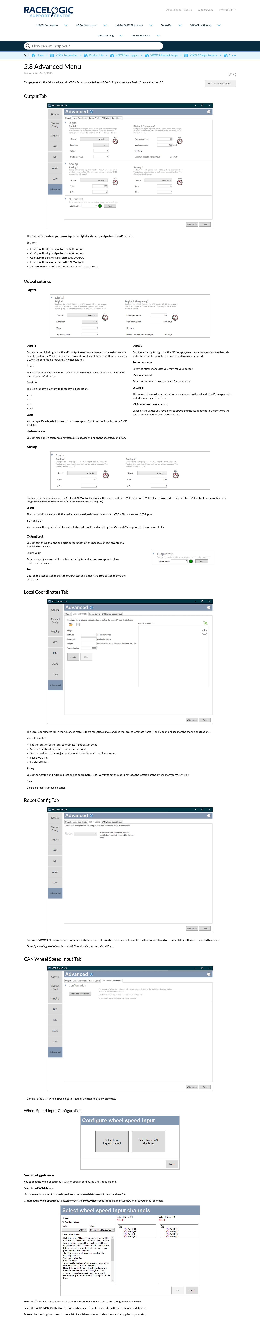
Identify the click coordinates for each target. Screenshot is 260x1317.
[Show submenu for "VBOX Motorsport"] (105, 25)
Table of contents (220, 83)
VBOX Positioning (200, 25)
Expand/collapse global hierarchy (26, 55)
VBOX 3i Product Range (161, 55)
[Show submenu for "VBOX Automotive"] (66, 25)
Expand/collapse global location (234, 54)
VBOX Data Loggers (124, 55)
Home (37, 55)
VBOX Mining (106, 35)
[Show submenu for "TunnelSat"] (180, 25)
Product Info (94, 55)
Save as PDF (230, 75)
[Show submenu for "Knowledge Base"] (158, 35)
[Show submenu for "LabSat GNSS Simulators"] (151, 25)
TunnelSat (166, 25)
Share (234, 75)
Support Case (205, 9)
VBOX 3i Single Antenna (201, 55)
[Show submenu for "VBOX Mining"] (121, 35)
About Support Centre (179, 9)
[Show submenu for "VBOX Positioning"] (219, 25)
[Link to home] (49, 16)
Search (28, 46)
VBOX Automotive (47, 25)
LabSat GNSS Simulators (129, 25)
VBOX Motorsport (87, 25)
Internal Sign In (227, 9)
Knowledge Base (140, 35)
